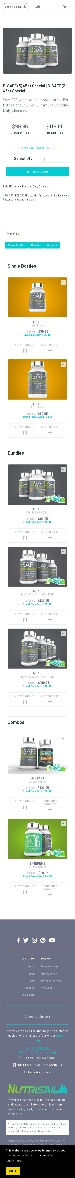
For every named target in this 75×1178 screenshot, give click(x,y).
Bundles (36, 245)
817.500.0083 (38, 1048)
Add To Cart (38, 171)
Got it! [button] (12, 1170)
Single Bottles (16, 245)
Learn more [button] (14, 1160)
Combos (52, 245)
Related (13, 233)
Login (15, 6)
